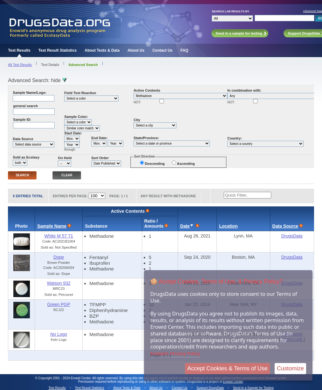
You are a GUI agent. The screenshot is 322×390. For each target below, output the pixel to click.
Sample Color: (76, 117)
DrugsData (292, 235)
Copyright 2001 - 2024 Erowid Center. (65, 378)
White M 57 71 (58, 235)
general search (25, 106)
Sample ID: (22, 119)
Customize (290, 368)
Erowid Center (233, 381)
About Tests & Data (102, 50)
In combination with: (244, 90)
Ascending (186, 164)
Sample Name (51, 226)
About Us (135, 50)
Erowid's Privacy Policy (175, 353)
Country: (234, 138)
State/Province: (146, 138)
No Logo (58, 334)
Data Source (23, 139)
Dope (58, 257)
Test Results (19, 50)
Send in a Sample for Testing (253, 388)
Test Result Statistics (57, 50)
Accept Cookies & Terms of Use (227, 368)
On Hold (65, 158)
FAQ (184, 50)
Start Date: (73, 133)
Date (185, 226)
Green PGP (58, 304)
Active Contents (147, 90)
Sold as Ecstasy (26, 157)
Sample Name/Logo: (29, 92)
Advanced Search (83, 65)
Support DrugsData (210, 388)
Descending (155, 164)
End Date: (99, 138)
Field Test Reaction (80, 93)
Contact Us (162, 50)
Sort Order (100, 158)
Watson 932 (59, 283)
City (137, 120)
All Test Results (20, 65)
